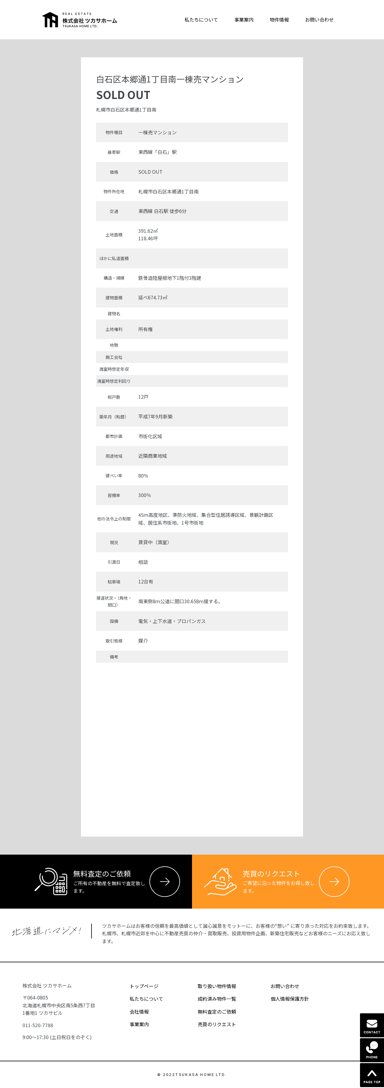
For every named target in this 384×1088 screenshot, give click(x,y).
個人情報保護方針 (284, 998)
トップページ (138, 986)
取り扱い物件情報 (211, 986)
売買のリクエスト (211, 1024)
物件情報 (279, 19)
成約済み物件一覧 (211, 998)
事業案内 (244, 19)
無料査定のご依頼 (211, 1011)
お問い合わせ (319, 19)
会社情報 (134, 1011)
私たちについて (201, 19)
